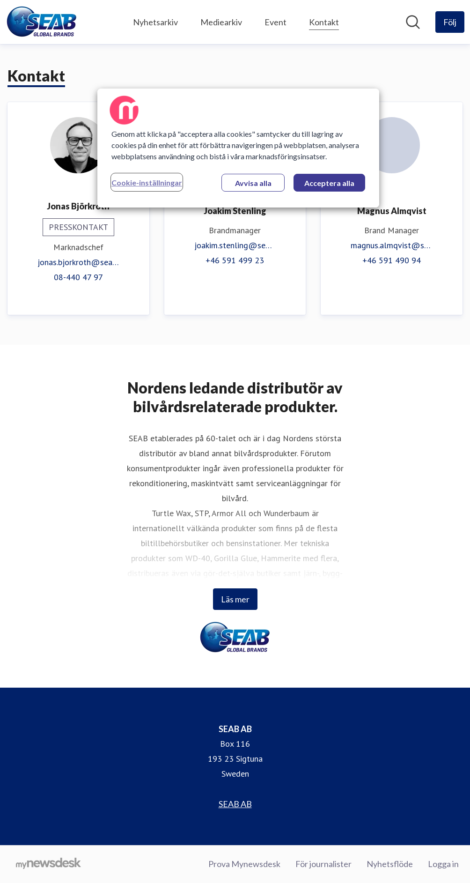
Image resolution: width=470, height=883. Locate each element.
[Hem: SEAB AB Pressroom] (42, 22)
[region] (238, 148)
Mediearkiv (221, 22)
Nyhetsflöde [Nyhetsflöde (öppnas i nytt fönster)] (390, 864)
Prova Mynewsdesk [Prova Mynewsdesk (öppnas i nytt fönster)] (244, 864)
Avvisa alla (253, 182)
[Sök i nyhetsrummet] (412, 22)
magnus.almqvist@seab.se (392, 245)
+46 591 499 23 (235, 260)
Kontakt (324, 21)
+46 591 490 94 (391, 260)
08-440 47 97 (78, 277)
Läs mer (235, 599)
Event (275, 22)
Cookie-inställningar (146, 182)
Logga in (443, 864)
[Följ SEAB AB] (449, 22)
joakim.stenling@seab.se (235, 245)
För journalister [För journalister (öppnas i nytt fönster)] (323, 864)
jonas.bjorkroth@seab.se (78, 262)
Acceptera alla (329, 182)
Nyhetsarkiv (155, 22)
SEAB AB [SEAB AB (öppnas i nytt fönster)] (235, 804)
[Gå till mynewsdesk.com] (48, 864)
